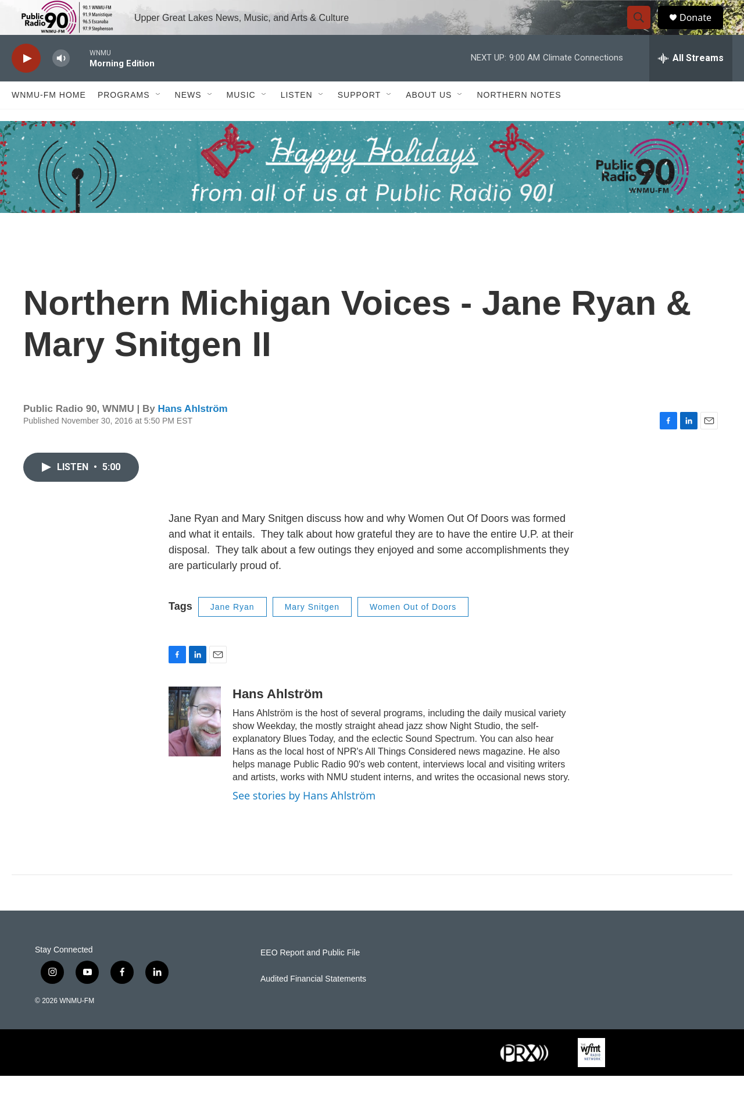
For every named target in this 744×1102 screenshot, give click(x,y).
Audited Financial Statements (313, 1005)
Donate (703, 30)
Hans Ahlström (192, 434)
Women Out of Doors (413, 633)
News (188, 121)
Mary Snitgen (312, 633)
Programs (124, 121)
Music (241, 121)
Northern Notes (519, 121)
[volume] (61, 85)
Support (359, 121)
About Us (429, 121)
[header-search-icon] (644, 30)
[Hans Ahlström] (195, 748)
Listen (297, 121)
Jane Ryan (232, 633)
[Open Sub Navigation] (158, 121)
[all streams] (690, 84)
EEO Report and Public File (310, 979)
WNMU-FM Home (49, 121)
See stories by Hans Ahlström (304, 822)
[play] (26, 84)
